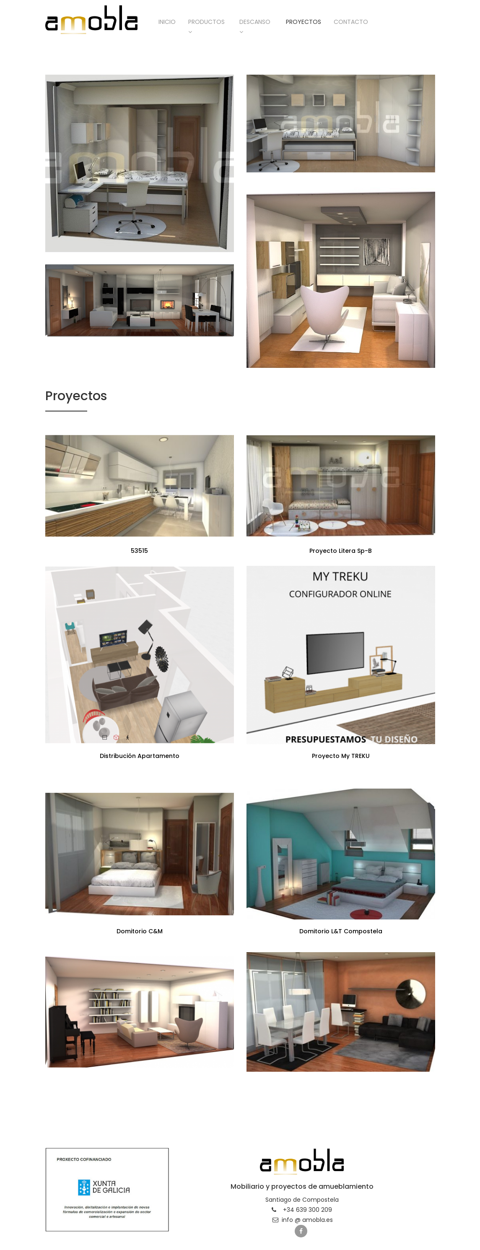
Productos (206, 26)
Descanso (254, 26)
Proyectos (303, 22)
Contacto (351, 22)
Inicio (167, 22)
